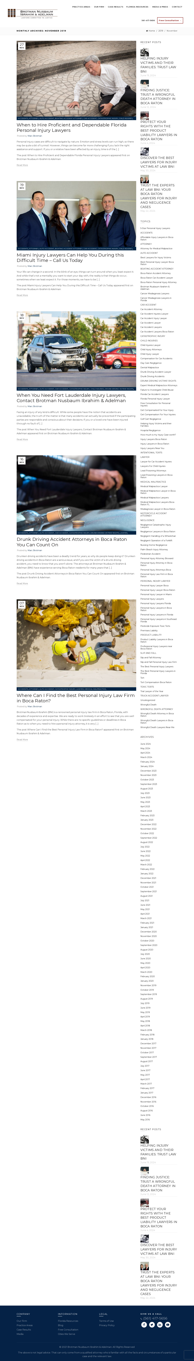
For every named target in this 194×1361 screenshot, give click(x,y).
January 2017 (146, 1093)
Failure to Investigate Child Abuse (157, 390)
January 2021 (146, 927)
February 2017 (147, 1088)
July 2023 (145, 793)
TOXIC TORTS (147, 687)
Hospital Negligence (150, 430)
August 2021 (146, 896)
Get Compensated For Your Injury (157, 410)
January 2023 (146, 820)
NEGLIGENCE (147, 520)
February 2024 (147, 762)
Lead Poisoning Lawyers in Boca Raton (156, 476)
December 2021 (148, 878)
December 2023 (148, 771)
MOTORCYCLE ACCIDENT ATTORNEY (153, 514)
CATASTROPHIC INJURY (108, 118)
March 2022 (146, 864)
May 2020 (145, 963)
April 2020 (145, 967)
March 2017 (146, 1083)
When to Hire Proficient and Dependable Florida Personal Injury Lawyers (72, 127)
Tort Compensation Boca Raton (156, 682)
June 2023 (145, 797)
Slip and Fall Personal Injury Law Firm (158, 662)
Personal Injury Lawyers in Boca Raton (156, 609)
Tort (142, 678)
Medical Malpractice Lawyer (154, 486)
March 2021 (146, 918)
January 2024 (147, 766)
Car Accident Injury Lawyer (153, 318)
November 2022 (148, 829)
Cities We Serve (66, 1334)
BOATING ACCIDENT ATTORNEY (68, 118)
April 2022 (145, 860)
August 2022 (146, 842)
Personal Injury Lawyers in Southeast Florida (158, 620)
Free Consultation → (170, 20)
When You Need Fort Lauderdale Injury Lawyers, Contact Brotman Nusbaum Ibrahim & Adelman (71, 397)
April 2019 (145, 1016)
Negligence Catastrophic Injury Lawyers (155, 526)
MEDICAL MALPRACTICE (95, 689)
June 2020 (145, 958)
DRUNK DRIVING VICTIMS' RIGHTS (119, 389)
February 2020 (147, 976)
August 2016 (146, 1110)
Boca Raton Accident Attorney (155, 273)
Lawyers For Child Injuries (152, 466)
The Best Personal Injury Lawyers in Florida (158, 672)
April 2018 (145, 1025)
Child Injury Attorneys (151, 349)
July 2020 (145, 954)
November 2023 (148, 775)
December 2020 (148, 931)
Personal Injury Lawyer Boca (154, 585)
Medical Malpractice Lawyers (154, 497)
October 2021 (147, 887)
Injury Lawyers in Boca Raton (154, 444)
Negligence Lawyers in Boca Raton (157, 531)
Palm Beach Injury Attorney (154, 549)
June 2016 (145, 1115)
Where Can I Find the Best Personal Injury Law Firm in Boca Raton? (76, 698)
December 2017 (148, 1043)
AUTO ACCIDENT (46, 118)
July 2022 (145, 846)
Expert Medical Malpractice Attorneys (158, 385)
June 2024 (145, 744)
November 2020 (148, 936)
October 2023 (147, 779)
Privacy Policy (107, 1325)
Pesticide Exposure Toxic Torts (155, 626)
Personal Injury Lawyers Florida (155, 603)
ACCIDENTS (23, 118)
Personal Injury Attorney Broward (156, 558)
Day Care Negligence (151, 363)
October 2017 (147, 1052)
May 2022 (145, 855)
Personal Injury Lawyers (152, 599)
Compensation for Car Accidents (156, 358)
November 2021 (148, 882)
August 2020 (146, 949)
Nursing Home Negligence (153, 545)
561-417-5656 (148, 20)
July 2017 (144, 1066)
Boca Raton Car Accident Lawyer (156, 278)
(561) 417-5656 (153, 1318)
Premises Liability (149, 630)
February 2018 (147, 1034)
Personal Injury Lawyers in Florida (156, 614)
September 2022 (148, 838)
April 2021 (145, 914)
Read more (22, 165)
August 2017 (146, 1061)
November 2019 (148, 985)
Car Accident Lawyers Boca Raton (157, 331)
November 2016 (148, 1102)
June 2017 (145, 1070)
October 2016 (147, 1106)
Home (152, 31)
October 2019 (147, 990)
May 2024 (145, 748)
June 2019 (145, 1008)
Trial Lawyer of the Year (151, 691)
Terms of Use (106, 1321)
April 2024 (145, 753)
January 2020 (147, 981)
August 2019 (146, 999)
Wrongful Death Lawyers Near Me (157, 727)
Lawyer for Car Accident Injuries (156, 461)
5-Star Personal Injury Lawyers (155, 228)
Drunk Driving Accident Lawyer (155, 372)
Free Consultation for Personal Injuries (155, 404)
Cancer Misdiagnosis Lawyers (154, 293)
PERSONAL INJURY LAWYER (155, 581)
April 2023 (145, 806)
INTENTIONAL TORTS (151, 452)
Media (20, 1334)
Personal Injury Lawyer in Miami (156, 594)
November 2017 (148, 1048)
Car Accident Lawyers (151, 327)
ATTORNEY (33, 118)
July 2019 (144, 1003)
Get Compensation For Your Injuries (158, 414)
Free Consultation (68, 1329)
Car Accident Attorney (151, 309)
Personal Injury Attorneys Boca (155, 570)
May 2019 (145, 1012)
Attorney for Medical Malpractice (156, 248)
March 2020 (146, 972)
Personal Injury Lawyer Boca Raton (157, 590)
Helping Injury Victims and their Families (155, 424)
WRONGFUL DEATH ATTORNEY (156, 709)
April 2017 (145, 1079)
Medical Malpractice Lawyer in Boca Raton (158, 492)
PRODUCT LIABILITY (151, 635)
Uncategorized (147, 700)
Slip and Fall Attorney (150, 657)
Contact (177, 7)
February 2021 (147, 923)
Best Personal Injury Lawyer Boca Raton (157, 263)
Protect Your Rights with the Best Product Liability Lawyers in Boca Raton (158, 130)
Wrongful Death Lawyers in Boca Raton (156, 721)
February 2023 (147, 815)
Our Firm (99, 7)
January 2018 (146, 1039)
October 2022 (147, 833)
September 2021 (148, 891)
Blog (60, 1325)
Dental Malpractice (149, 367)
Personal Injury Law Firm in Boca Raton (156, 575)
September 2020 (148, 945)
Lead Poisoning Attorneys (153, 470)
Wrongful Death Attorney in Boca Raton (157, 714)
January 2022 (146, 873)
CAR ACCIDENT (90, 118)
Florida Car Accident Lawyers (154, 394)
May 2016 (145, 1119)
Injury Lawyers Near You (152, 448)
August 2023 (146, 788)
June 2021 (145, 905)
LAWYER (123, 533)
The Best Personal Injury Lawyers (156, 666)
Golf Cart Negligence (150, 419)
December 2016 (148, 1097)
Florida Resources (137, 7)
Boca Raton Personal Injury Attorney (158, 282)
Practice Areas (81, 7)
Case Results (115, 7)
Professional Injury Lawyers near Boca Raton (156, 647)
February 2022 (147, 869)
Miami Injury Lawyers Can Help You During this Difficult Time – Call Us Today (70, 257)
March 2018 (146, 1030)
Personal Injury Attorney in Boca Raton (156, 564)
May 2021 (145, 909)
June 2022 (145, 851)
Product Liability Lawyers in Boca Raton (156, 640)
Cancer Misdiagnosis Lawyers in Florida (155, 299)
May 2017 (145, 1075)
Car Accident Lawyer (150, 323)
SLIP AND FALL (148, 653)
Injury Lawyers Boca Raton (153, 439)
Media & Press (160, 7)
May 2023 (145, 802)
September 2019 (148, 994)
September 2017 (148, 1057)
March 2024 (146, 757)
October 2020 (147, 940)
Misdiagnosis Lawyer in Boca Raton (157, 509)
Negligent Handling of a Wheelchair (158, 536)
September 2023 (148, 784)
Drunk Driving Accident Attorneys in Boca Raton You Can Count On (72, 541)
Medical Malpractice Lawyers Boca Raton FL (157, 503)
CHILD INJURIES (125, 118)
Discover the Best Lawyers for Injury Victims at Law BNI (158, 162)
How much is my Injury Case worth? (158, 435)
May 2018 (145, 1021)
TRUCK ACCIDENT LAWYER (154, 695)
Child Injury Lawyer (149, 354)
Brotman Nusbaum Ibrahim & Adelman (39, 159)
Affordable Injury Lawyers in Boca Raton (156, 238)
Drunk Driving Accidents (152, 376)
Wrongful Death (148, 704)
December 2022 (148, 824)
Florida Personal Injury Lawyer (155, 398)
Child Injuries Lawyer (150, 345)
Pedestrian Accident (150, 554)
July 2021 (144, 900)
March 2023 (146, 811)
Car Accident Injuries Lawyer (154, 314)
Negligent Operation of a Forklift (156, 540)
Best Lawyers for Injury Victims (155, 257)
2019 (160, 31)
